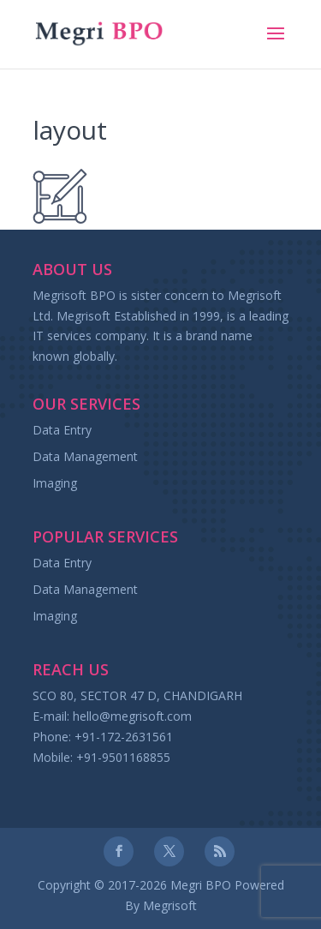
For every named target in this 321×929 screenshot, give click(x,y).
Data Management (85, 456)
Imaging (55, 483)
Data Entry (62, 430)
